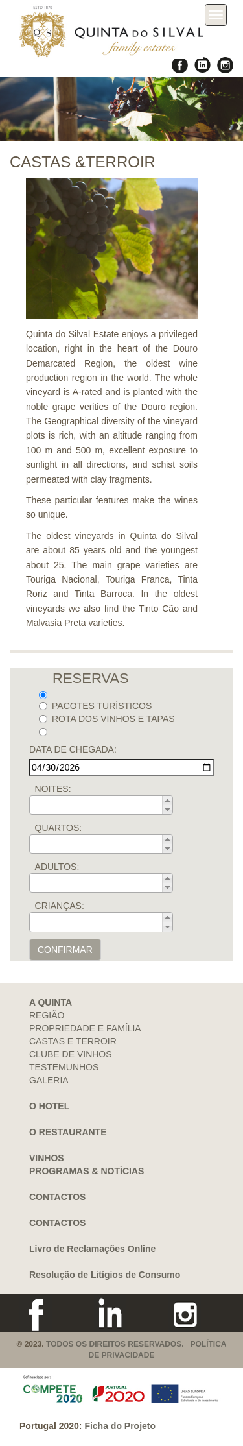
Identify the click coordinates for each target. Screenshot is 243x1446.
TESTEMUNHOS (63, 1067)
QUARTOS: (58, 828)
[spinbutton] (105, 805)
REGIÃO (46, 1015)
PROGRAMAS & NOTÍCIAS (86, 1171)
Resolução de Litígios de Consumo (104, 1275)
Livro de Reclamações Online (92, 1249)
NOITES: (53, 789)
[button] (167, 800)
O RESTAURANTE (68, 1132)
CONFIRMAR (65, 950)
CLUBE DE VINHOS (70, 1054)
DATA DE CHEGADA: (73, 749)
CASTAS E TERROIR (73, 1041)
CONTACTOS (57, 1197)
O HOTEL (49, 1106)
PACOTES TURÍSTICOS (95, 706)
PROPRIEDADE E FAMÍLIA (85, 1028)
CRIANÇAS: (59, 905)
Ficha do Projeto (120, 1426)
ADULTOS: (57, 867)
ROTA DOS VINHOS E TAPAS (107, 719)
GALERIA (49, 1080)
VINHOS (46, 1158)
